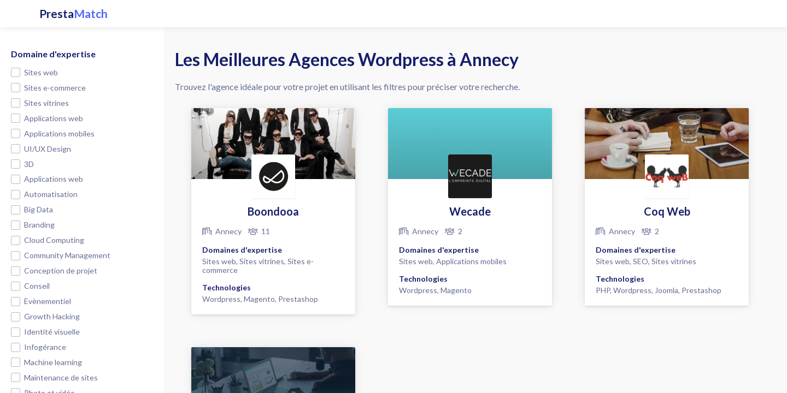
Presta (73, 13)
